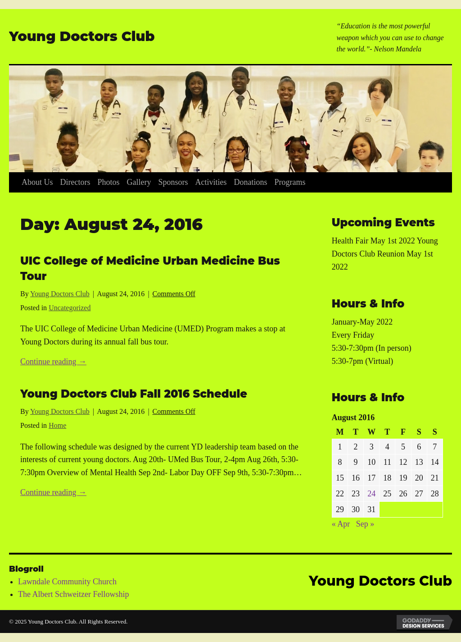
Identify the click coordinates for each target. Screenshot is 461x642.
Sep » (365, 523)
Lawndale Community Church (67, 581)
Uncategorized (69, 308)
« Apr (341, 523)
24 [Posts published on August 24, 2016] (371, 493)
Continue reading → (53, 361)
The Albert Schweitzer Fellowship (73, 594)
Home (57, 425)
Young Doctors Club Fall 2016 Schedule (133, 393)
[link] (37, 182)
